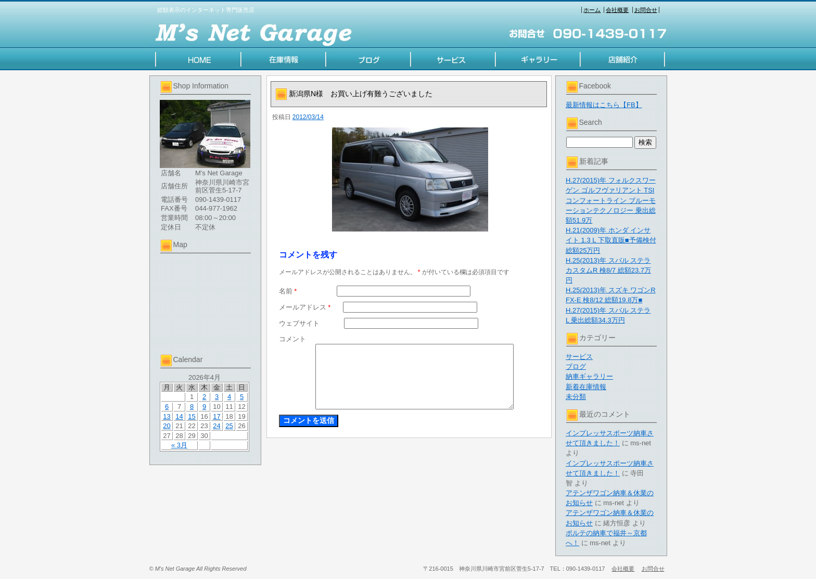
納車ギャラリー (589, 376)
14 (179, 416)
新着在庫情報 (586, 387)
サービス (579, 357)
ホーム (592, 10)
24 (216, 426)
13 (166, 416)
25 (229, 426)
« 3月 (179, 445)
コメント (292, 339)
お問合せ (645, 10)
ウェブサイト (299, 323)
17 (216, 416)
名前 (288, 291)
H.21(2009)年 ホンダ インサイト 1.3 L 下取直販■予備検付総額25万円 (611, 240)
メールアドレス (305, 307)
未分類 (576, 397)
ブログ (576, 366)
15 (191, 416)
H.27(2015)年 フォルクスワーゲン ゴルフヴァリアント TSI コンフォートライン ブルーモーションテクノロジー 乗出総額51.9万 (611, 200)
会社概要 (617, 10)
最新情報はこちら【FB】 (604, 105)
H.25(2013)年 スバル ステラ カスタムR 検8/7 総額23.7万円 (608, 270)
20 (166, 426)
